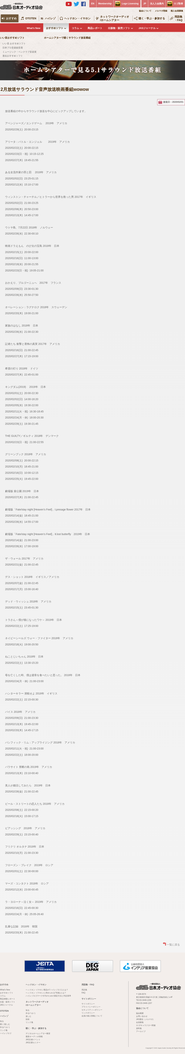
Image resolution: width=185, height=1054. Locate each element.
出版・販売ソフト (7, 1002)
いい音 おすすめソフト (14, 43)
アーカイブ (141, 1031)
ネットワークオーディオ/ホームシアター (114, 18)
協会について (145, 11)
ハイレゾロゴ (5, 1033)
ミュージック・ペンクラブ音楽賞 (19, 52)
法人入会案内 (157, 3)
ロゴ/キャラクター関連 (146, 1025)
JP (144, 3)
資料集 (139, 1028)
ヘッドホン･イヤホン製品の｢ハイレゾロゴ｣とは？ (47, 990)
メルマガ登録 (161, 11)
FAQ (83, 993)
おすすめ (11, 18)
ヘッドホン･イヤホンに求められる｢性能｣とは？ (46, 993)
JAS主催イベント (33, 1039)
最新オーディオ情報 (34, 1036)
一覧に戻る (173, 944)
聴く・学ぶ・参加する (152, 18)
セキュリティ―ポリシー (92, 1010)
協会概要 (140, 1013)
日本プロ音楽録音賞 (12, 47)
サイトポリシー (89, 999)
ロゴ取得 (178, 3)
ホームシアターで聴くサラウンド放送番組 (67, 37)
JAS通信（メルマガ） (145, 1019)
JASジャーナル (147, 28)
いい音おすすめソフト (12, 37)
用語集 (84, 990)
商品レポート (95, 28)
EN (92, 3)
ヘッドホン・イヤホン (77, 18)
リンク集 (4, 1030)
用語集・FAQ (178, 18)
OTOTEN (30, 18)
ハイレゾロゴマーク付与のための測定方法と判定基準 (48, 996)
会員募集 (140, 1022)
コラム (75, 28)
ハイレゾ (50, 18)
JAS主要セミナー (33, 1043)
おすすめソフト (54, 28)
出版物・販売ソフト (119, 28)
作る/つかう (5, 1027)
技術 (27, 1019)
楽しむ (28, 1016)
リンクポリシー (88, 1013)
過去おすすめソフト (12, 56)
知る (2, 1021)
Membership (105, 3)
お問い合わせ (141, 1016)
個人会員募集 (177, 11)
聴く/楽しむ (5, 1024)
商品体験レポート (7, 999)
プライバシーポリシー (91, 1007)
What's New (33, 28)
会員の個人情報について (92, 1016)
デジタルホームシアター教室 (38, 1033)
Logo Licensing (130, 3)
